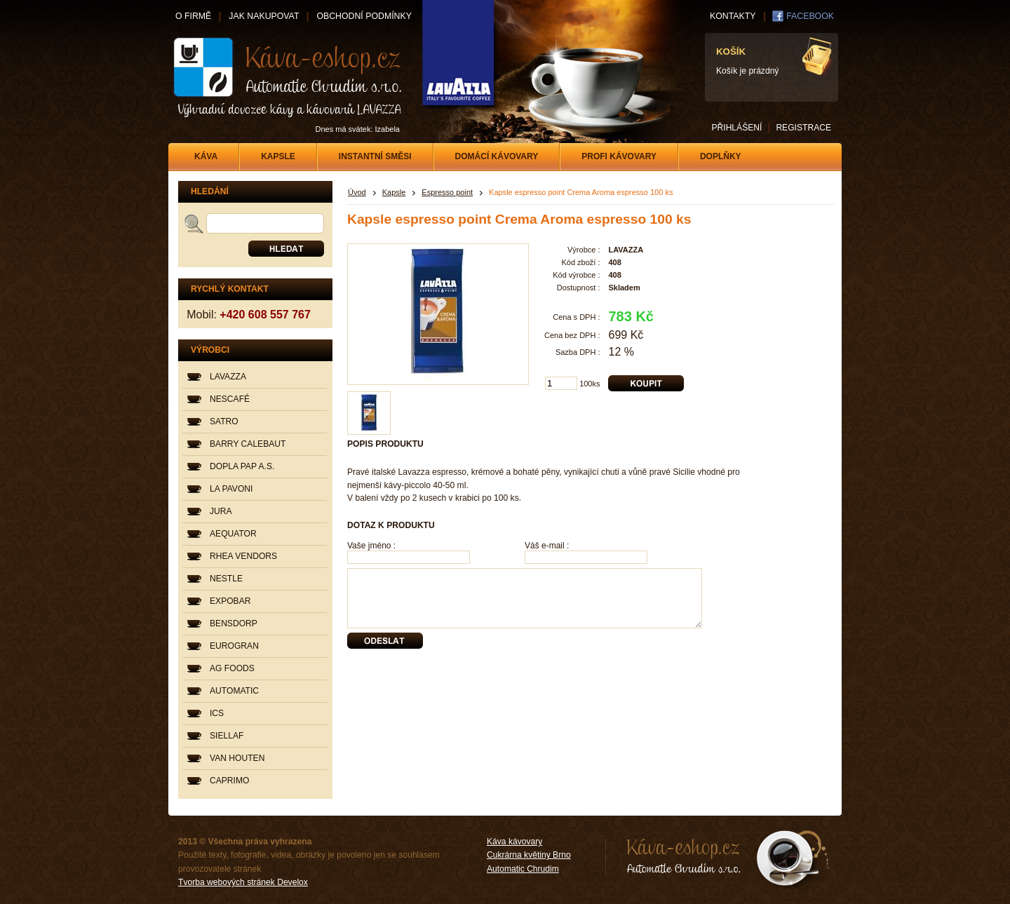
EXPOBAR (230, 601)
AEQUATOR (233, 534)
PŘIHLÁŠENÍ (736, 128)
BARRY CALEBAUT (247, 444)
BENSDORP (233, 623)
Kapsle (394, 192)
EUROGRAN (234, 646)
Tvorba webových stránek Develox (243, 882)
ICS (217, 713)
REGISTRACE (803, 128)
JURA (221, 511)
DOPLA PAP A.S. (242, 466)
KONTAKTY (732, 16)
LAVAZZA (228, 377)
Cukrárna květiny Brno (529, 855)
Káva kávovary (514, 841)
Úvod (357, 192)
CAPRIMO (229, 780)
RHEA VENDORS (243, 556)
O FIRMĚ (193, 16)
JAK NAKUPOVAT (264, 16)
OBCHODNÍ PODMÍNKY (363, 16)
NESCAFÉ (230, 399)
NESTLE (226, 578)
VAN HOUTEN (237, 758)
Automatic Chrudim (523, 869)
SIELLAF (226, 736)
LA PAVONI (231, 489)
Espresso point (447, 192)
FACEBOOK (810, 16)
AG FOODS (232, 668)
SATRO (224, 421)
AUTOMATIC (234, 691)
